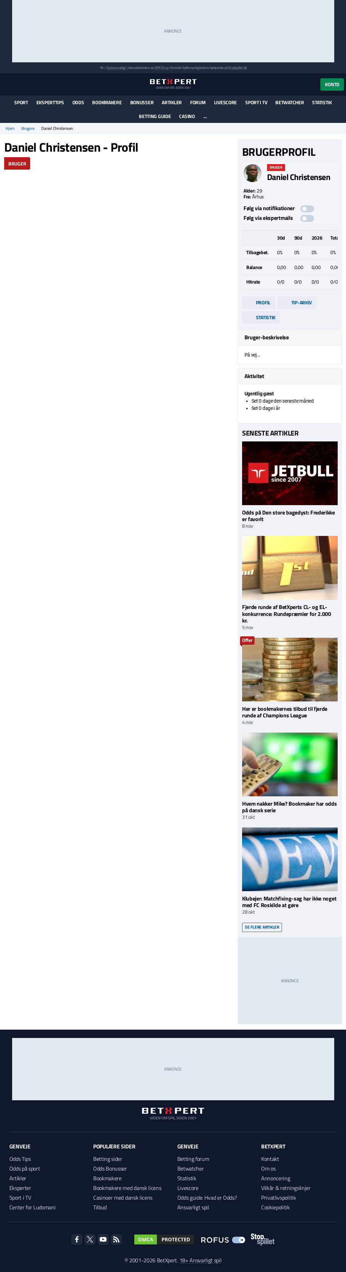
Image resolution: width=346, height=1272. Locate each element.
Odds (78, 102)
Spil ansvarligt (116, 67)
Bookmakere (107, 102)
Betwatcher (289, 102)
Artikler (172, 102)
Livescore (225, 102)
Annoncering (275, 1178)
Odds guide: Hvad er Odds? (207, 1197)
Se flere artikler (262, 927)
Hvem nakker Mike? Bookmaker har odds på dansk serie (289, 806)
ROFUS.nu (161, 67)
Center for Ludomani (32, 1207)
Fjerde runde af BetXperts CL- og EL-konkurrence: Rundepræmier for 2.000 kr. (286, 613)
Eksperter (20, 1188)
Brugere (27, 128)
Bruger (17, 163)
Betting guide (155, 116)
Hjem (10, 128)
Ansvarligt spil (193, 1207)
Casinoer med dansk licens (122, 1197)
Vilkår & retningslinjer (286, 1188)
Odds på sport (24, 1168)
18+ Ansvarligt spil (200, 1260)
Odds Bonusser (110, 1168)
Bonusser (142, 102)
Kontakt (270, 1159)
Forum (198, 102)
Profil (258, 302)
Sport (21, 102)
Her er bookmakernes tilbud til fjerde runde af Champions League (284, 712)
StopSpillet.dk (237, 67)
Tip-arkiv (297, 302)
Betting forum (193, 1159)
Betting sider (107, 1159)
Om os (268, 1168)
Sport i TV (256, 102)
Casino (187, 116)
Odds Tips (20, 1159)
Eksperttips (50, 102)
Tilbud (100, 1207)
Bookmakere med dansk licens (127, 1188)
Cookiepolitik (275, 1207)
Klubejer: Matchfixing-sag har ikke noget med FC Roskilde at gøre (289, 901)
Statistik (321, 102)
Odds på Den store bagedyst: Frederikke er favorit (288, 515)
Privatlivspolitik (278, 1197)
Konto (332, 84)
